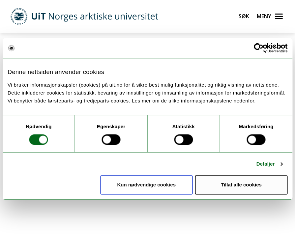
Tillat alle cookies (241, 185)
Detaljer (265, 164)
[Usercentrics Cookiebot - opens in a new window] (258, 48)
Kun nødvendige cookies (146, 185)
